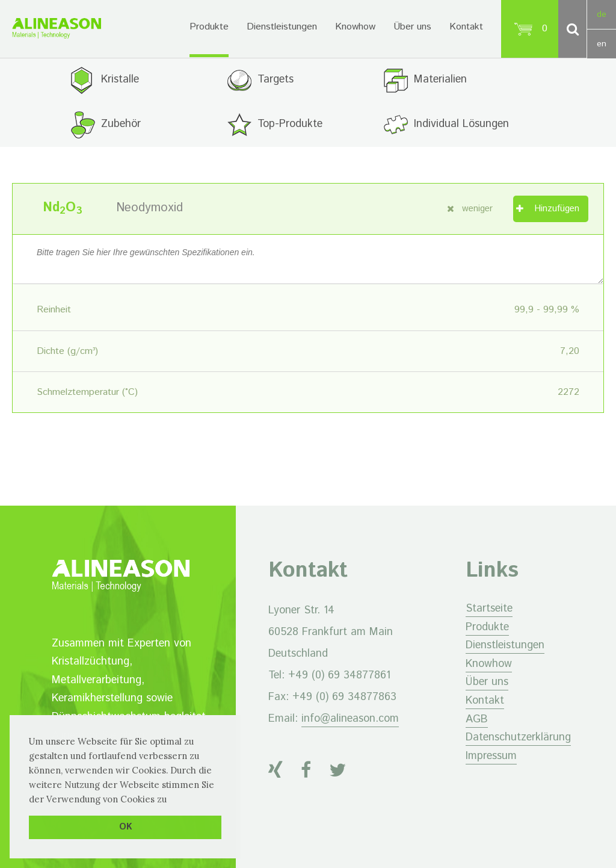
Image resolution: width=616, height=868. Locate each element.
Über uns (412, 27)
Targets (275, 79)
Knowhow (355, 27)
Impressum (491, 756)
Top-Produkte (289, 124)
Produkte (209, 27)
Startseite (489, 608)
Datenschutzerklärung (518, 737)
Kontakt (466, 27)
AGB (477, 719)
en (601, 44)
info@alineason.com (350, 719)
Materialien (440, 79)
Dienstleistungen (282, 27)
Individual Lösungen (461, 124)
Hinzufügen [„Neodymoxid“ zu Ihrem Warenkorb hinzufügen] (556, 208)
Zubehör (121, 124)
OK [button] (125, 827)
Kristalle (120, 79)
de (601, 14)
